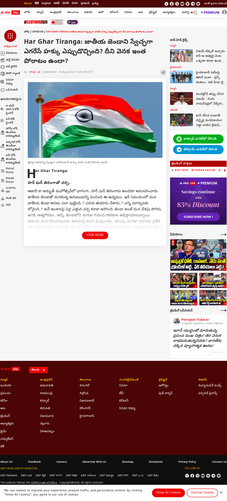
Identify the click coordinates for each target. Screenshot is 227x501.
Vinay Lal (34, 72)
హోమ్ (27, 12)
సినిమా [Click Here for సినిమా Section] (123, 386)
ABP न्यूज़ (41, 476)
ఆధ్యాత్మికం (169, 12)
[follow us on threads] (177, 4)
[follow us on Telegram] (193, 4)
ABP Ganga (107, 476)
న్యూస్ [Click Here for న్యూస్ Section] (4, 380)
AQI (5, 205)
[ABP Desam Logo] (10, 12)
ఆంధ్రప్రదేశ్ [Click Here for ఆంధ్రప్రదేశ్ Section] (46, 380)
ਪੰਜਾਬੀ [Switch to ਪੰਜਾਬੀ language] (65, 3)
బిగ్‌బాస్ (114, 12)
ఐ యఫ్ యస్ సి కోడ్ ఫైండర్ (9, 109)
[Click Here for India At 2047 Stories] (72, 22)
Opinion (37, 32)
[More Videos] (224, 234)
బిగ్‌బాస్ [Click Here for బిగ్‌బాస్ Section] (123, 401)
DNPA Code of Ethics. (44, 483)
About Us (6, 462)
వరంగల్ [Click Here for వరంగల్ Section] (84, 386)
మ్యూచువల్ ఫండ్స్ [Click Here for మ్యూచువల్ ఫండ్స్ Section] (210, 386)
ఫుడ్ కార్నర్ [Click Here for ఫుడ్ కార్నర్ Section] (165, 393)
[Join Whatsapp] (198, 4)
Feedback (34, 462)
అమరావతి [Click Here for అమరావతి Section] (46, 386)
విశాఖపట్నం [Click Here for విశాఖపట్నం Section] (47, 432)
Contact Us (219, 462)
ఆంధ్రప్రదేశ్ (55, 12)
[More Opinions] (224, 310)
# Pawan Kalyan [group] (203, 170)
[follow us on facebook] (171, 4)
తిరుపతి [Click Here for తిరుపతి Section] (45, 408)
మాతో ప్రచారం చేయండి (215, 3)
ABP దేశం (153, 476)
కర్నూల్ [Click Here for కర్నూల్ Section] (44, 401)
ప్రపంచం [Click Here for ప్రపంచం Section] (5, 393)
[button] (10, 39)
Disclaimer (156, 462)
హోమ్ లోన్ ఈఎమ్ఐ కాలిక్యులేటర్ (10, 132)
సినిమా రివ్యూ (7, 82)
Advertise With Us (94, 462)
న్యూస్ (40, 12)
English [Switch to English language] (46, 3)
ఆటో (101, 12)
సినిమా (128, 12)
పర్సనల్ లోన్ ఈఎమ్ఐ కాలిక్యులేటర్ (10, 146)
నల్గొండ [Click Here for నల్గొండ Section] (84, 393)
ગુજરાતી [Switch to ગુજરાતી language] (85, 3)
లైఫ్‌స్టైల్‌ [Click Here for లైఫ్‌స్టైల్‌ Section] (163, 380)
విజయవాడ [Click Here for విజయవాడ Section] (47, 416)
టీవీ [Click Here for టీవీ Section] (121, 393)
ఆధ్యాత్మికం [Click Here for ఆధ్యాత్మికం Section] (7, 424)
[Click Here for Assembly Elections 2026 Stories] (36, 22)
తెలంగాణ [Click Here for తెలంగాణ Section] (85, 380)
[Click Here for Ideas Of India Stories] (57, 22)
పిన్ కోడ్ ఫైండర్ (7, 121)
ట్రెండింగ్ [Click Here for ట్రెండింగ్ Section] (5, 416)
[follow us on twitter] (166, 4)
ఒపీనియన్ (9, 90)
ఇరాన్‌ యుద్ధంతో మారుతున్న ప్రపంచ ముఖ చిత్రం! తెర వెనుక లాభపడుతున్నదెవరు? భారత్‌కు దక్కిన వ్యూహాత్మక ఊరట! (197, 338)
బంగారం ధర (8, 190)
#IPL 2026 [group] (181, 170)
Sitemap (127, 462)
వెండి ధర (8, 198)
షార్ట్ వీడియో (10, 60)
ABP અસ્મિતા (88, 476)
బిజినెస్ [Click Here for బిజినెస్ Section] (202, 380)
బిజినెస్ (88, 12)
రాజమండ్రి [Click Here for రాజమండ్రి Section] (46, 393)
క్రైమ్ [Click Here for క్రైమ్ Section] (3, 432)
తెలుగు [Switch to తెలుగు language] (28, 3)
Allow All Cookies (168, 493)
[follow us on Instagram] (187, 4)
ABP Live (26, 476)
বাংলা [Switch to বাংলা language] (75, 3)
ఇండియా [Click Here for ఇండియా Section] (6, 386)
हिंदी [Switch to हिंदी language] (37, 3)
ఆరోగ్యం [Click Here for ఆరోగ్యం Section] (164, 386)
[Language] (38, 370)
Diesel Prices (7, 180)
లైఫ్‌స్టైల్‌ (153, 12)
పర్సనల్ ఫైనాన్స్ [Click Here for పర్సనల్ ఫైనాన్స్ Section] (207, 393)
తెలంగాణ (72, 12)
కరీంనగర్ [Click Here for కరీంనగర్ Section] (85, 408)
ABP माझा (71, 476)
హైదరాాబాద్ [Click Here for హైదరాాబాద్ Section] (87, 416)
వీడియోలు (8, 53)
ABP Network (8, 476)
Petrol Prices (7, 170)
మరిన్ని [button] (187, 12)
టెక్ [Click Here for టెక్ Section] (2, 447)
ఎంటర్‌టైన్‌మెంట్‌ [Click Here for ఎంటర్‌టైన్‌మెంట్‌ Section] (129, 380)
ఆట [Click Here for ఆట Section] (2, 408)
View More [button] (95, 235)
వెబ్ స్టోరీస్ (8, 67)
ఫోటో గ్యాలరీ (10, 73)
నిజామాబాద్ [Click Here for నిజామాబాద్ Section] (87, 401)
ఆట (140, 12)
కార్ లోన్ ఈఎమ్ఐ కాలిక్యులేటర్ (10, 159)
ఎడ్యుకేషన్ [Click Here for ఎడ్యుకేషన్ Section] (6, 439)
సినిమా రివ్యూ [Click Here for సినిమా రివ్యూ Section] (127, 408)
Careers (61, 462)
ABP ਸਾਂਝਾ (122, 476)
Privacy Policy (187, 462)
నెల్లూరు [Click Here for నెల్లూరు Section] (45, 424)
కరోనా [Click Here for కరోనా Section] (4, 401)
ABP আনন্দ (56, 476)
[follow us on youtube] (182, 4)
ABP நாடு (138, 476)
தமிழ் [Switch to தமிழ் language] (95, 3)
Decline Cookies (202, 493)
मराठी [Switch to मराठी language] (56, 3)
